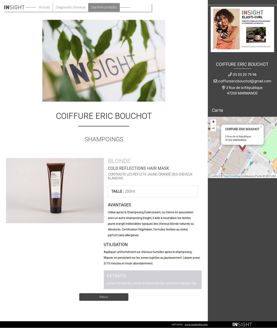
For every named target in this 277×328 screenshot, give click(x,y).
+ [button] (213, 122)
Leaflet (215, 176)
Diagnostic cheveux (96, 7)
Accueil (68, 7)
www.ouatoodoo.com (196, 324)
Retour (103, 297)
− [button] (213, 129)
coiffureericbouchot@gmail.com (244, 81)
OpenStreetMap (231, 176)
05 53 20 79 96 (245, 75)
